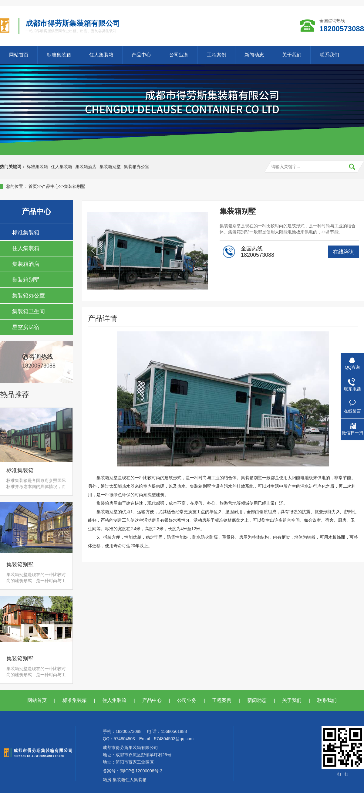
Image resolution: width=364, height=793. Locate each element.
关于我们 (292, 54)
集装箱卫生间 (28, 311)
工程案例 (216, 54)
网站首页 (19, 54)
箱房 (107, 779)
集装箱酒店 (85, 166)
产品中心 (141, 54)
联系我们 (329, 54)
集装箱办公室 (136, 166)
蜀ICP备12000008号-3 (141, 770)
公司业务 (179, 54)
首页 (33, 186)
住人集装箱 (101, 54)
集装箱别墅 (110, 166)
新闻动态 (254, 54)
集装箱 (119, 779)
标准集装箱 (59, 54)
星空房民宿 (25, 327)
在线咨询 (344, 252)
